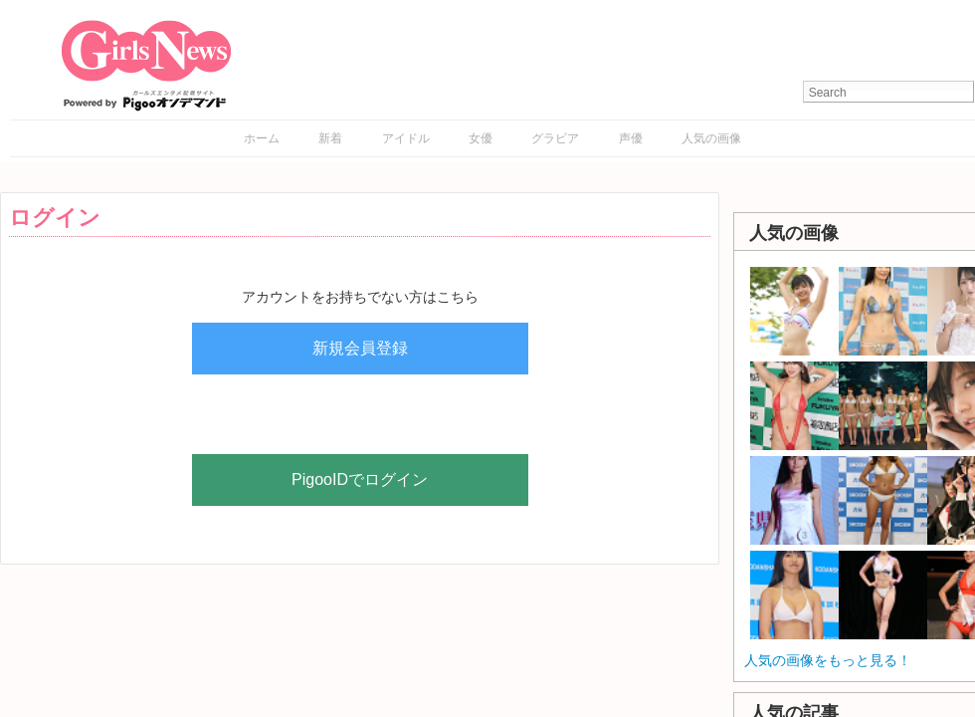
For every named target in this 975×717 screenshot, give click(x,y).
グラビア (555, 138)
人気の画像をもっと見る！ (827, 660)
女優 (480, 138)
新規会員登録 (360, 348)
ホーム (262, 138)
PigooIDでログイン (360, 479)
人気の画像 (711, 138)
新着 (330, 138)
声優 (631, 138)
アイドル (406, 138)
